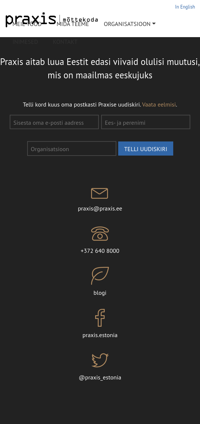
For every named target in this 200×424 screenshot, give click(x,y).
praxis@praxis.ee (100, 197)
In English (185, 7)
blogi (100, 282)
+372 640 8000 (100, 239)
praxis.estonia (100, 324)
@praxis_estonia (100, 366)
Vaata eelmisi (159, 104)
